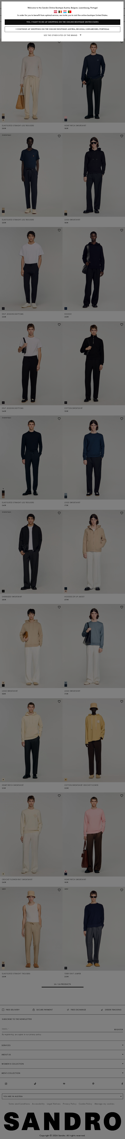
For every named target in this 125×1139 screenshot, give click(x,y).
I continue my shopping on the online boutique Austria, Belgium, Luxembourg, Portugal (62, 29)
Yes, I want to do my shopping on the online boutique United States (63, 22)
